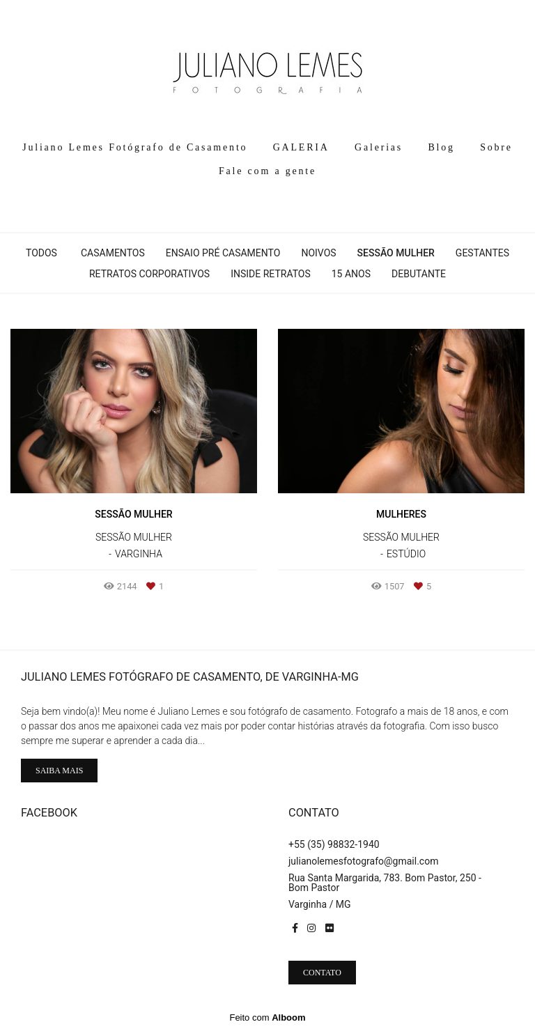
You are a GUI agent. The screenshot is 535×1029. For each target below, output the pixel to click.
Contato (322, 972)
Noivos (318, 253)
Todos (41, 253)
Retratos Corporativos (149, 274)
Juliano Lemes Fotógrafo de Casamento (134, 147)
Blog (441, 147)
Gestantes (482, 253)
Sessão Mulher (396, 253)
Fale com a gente (267, 171)
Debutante (418, 274)
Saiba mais (59, 770)
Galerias (379, 147)
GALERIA (301, 147)
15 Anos (351, 274)
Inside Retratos (271, 274)
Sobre (496, 147)
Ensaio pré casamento (223, 253)
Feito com (267, 1017)
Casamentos (113, 253)
